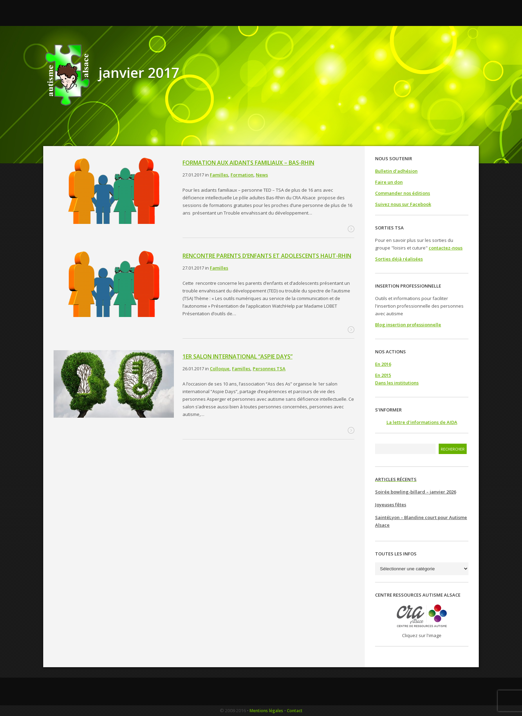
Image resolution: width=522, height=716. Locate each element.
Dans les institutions (397, 383)
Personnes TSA (269, 368)
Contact (294, 711)
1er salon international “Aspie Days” (237, 356)
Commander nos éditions (402, 193)
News (262, 175)
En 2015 (383, 375)
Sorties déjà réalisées (399, 259)
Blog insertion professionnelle (408, 324)
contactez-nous (446, 248)
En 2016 (383, 364)
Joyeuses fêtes (390, 504)
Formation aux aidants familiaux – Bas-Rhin (248, 162)
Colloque (220, 368)
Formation (242, 175)
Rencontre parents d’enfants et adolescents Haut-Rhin (267, 256)
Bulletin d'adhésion (396, 171)
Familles (219, 175)
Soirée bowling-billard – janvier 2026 (415, 492)
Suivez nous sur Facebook (403, 204)
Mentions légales (266, 711)
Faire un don (389, 182)
